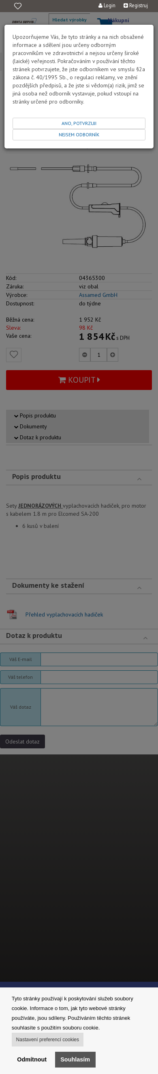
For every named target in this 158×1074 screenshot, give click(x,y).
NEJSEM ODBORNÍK (79, 134)
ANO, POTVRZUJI (79, 123)
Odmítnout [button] (32, 1059)
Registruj (136, 5)
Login (106, 5)
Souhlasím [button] (75, 1059)
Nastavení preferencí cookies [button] (47, 1039)
